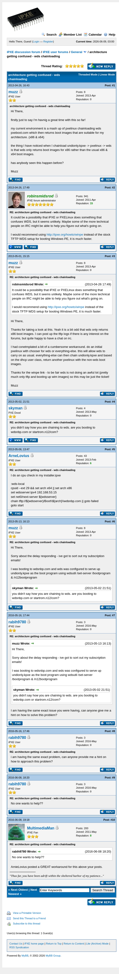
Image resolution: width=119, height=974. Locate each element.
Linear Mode (107, 74)
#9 (113, 777)
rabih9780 (17, 622)
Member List (70, 34)
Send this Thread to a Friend (29, 918)
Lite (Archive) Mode (97, 943)
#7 (113, 615)
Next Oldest (19, 889)
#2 (113, 187)
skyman (15, 408)
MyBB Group (53, 955)
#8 (113, 731)
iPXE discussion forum (23, 52)
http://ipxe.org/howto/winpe (65, 234)
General (76, 52)
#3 (113, 256)
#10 (113, 819)
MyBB (24, 955)
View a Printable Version (27, 913)
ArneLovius (18, 456)
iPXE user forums (55, 52)
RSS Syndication (19, 947)
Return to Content (74, 943)
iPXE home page (34, 943)
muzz (13, 92)
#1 (113, 85)
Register (48, 41)
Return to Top (54, 943)
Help (109, 34)
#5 (113, 449)
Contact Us (15, 943)
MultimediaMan (40, 828)
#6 (113, 521)
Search (49, 34)
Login (36, 41)
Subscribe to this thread (26, 923)
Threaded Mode (87, 74)
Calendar (93, 34)
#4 (113, 401)
